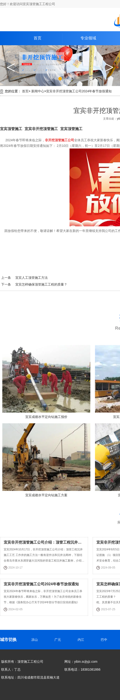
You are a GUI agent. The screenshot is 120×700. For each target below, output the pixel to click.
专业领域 (88, 38)
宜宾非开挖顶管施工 (41, 129)
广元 (58, 639)
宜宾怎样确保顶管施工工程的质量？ (41, 284)
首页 (37, 38)
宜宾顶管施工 (11, 129)
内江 (82, 639)
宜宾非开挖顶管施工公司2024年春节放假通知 (79, 91)
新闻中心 (37, 91)
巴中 (105, 639)
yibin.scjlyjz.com (85, 661)
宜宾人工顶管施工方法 (31, 277)
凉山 (35, 639)
